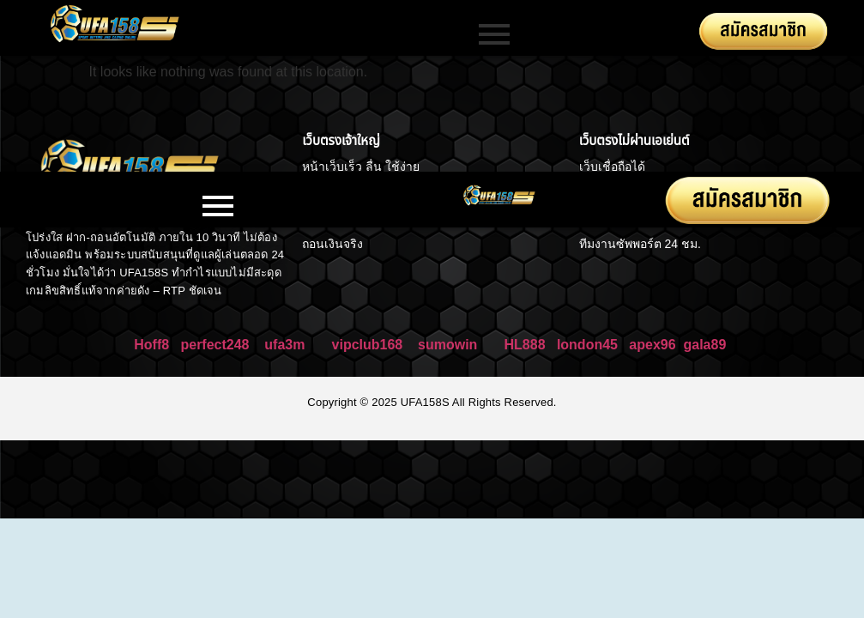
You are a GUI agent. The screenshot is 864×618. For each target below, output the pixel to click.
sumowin (447, 344)
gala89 (704, 344)
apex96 (652, 344)
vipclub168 (367, 344)
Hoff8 (151, 344)
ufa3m (286, 344)
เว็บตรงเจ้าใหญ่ (340, 140)
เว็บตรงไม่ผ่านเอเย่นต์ (634, 140)
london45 (587, 344)
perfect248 (214, 344)
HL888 (525, 344)
